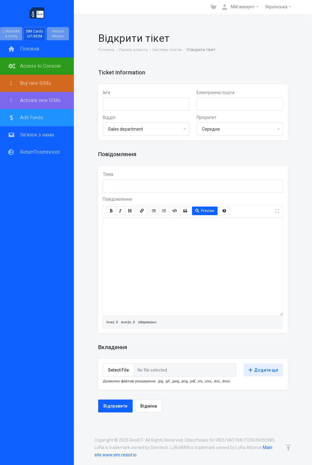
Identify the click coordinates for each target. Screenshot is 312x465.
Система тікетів (167, 49)
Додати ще (263, 370)
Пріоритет (207, 117)
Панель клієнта (133, 49)
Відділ (109, 117)
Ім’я (106, 92)
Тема (108, 174)
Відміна (148, 406)
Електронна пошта (215, 92)
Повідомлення (117, 199)
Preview (204, 211)
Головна (106, 49)
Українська (278, 6)
